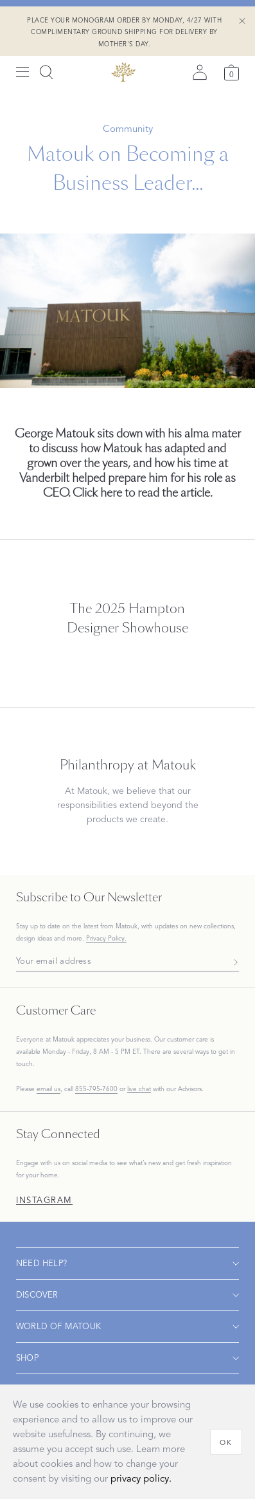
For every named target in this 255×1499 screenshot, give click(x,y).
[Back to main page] (123, 72)
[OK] (226, 1442)
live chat (139, 1089)
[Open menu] (22, 72)
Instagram (44, 1201)
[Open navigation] (127, 1263)
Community (128, 128)
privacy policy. (140, 1478)
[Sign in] (200, 72)
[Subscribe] (232, 961)
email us (48, 1089)
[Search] (46, 72)
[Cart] (231, 72)
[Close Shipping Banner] (242, 21)
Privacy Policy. (106, 939)
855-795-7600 (96, 1089)
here (111, 493)
